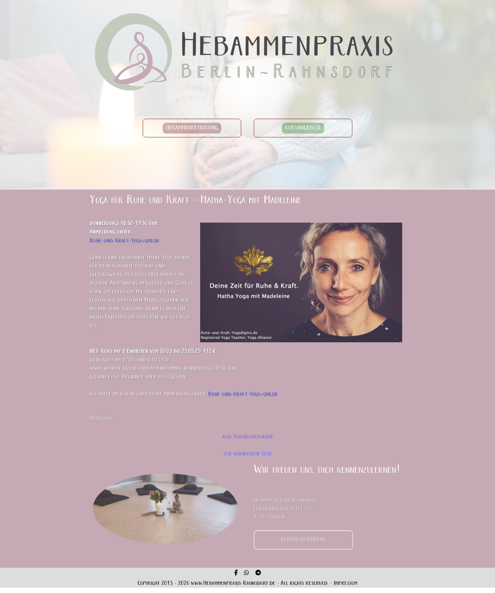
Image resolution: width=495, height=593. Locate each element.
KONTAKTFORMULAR (303, 548)
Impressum (345, 583)
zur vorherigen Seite (247, 454)
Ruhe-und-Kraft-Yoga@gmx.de (124, 242)
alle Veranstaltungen (247, 436)
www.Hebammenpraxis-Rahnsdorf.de (233, 583)
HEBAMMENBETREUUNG (192, 129)
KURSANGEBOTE (303, 129)
